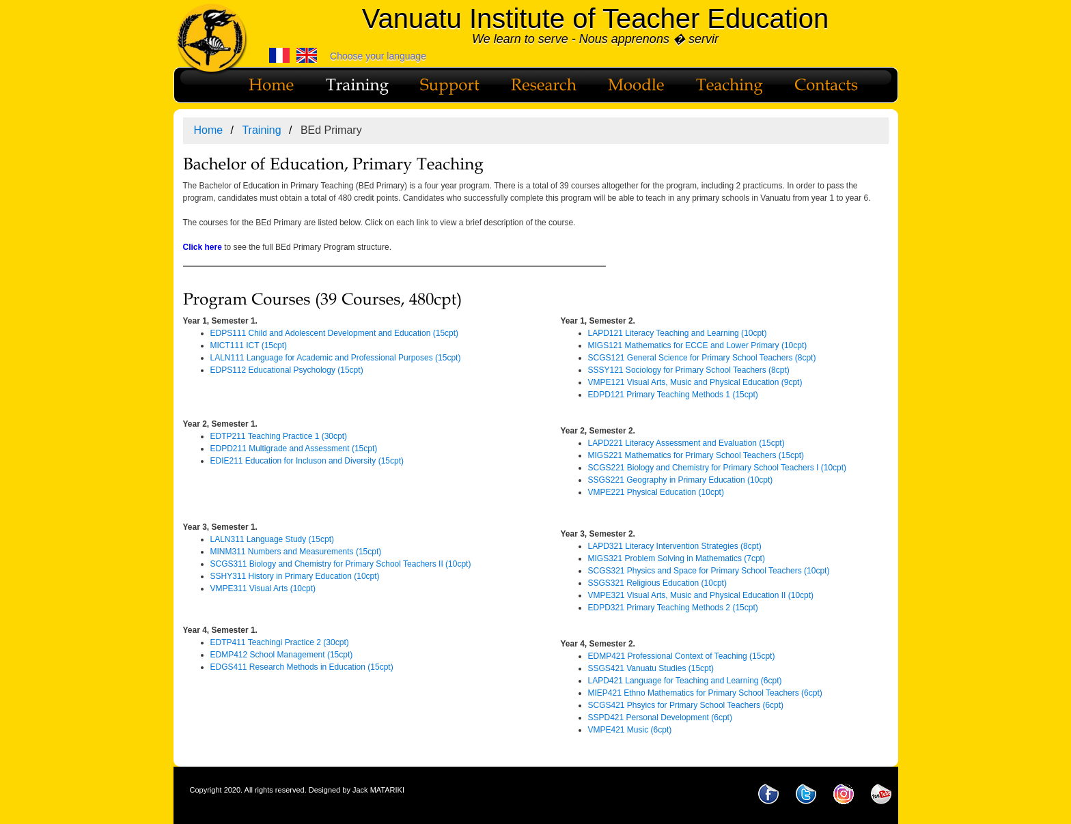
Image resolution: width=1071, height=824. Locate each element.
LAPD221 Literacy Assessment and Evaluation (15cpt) (686, 443)
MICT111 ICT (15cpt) (248, 345)
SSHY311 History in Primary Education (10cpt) (295, 576)
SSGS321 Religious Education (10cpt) (657, 583)
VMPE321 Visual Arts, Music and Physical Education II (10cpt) (701, 595)
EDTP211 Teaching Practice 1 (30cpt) (279, 436)
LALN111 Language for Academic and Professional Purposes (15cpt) (335, 358)
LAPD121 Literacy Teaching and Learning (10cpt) (677, 333)
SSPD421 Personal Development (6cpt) (660, 717)
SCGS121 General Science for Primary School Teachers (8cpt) (702, 358)
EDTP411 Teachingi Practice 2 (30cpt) (279, 642)
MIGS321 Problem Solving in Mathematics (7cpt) (676, 558)
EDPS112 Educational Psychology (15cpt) (286, 370)
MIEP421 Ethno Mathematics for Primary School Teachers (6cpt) (705, 693)
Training (261, 130)
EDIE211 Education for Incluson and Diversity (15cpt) (307, 461)
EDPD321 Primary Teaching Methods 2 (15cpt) (673, 607)
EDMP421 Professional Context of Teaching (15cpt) (681, 656)
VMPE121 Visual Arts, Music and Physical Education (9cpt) (695, 382)
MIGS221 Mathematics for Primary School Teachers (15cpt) (696, 455)
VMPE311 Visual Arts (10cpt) (263, 588)
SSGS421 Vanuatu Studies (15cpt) (651, 668)
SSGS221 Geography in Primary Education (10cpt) (680, 480)
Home (208, 130)
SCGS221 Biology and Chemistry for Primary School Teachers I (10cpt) (717, 467)
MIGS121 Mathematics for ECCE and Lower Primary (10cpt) (697, 345)
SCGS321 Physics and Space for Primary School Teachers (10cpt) (709, 571)
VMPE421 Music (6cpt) (630, 730)
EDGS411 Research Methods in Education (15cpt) (301, 667)
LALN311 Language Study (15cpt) (272, 539)
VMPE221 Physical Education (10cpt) (656, 492)
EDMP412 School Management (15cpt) (281, 654)
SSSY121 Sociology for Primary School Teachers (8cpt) (689, 370)
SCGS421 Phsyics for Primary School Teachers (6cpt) (686, 705)
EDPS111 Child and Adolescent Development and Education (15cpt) (334, 333)
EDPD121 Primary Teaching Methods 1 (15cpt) (673, 394)
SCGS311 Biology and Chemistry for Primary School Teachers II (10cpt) (340, 564)
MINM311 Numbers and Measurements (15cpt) (296, 551)
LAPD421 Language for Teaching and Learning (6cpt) (685, 680)
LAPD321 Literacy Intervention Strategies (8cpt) (675, 546)
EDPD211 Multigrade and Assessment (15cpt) (294, 448)
